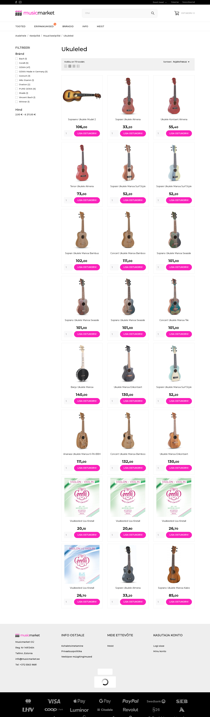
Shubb (23, 93)
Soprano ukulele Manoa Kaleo (174, 588)
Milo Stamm (26, 80)
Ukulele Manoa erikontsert (128, 387)
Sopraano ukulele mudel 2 (82, 119)
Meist (100, 26)
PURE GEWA (27, 88)
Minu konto (159, 651)
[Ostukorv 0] (184, 13)
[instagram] (20, 2)
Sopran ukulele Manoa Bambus (82, 253)
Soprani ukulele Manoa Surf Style (128, 186)
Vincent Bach (27, 97)
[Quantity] (68, 133)
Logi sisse (158, 646)
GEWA (24, 67)
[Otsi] (119, 13)
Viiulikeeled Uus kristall (82, 521)
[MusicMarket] (45, 13)
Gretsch (24, 76)
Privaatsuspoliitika (71, 651)
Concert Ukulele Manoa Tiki (174, 320)
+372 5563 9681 (28, 664)
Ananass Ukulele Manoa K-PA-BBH (82, 454)
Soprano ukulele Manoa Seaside (174, 253)
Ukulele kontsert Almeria (174, 119)
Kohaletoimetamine (72, 646)
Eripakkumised (45, 25)
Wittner (24, 101)
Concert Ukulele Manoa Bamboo (127, 253)
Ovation (24, 84)
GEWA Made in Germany (33, 71)
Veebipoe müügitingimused (76, 656)
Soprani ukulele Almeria (128, 119)
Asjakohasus (182, 62)
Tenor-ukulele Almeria (82, 186)
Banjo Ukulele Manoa (82, 387)
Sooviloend (188, 2)
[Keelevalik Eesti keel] (160, 2)
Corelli (23, 63)
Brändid (68, 26)
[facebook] (16, 2)
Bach (23, 58)
